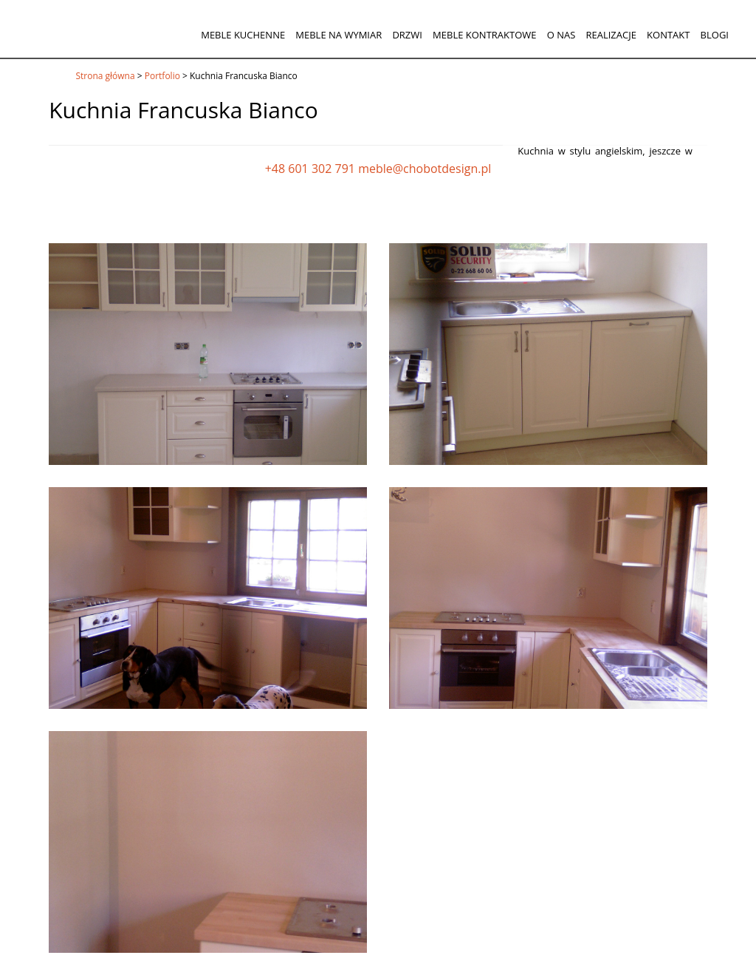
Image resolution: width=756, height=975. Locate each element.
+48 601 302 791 (310, 168)
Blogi (715, 34)
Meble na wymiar (338, 34)
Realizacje (610, 34)
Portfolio (162, 75)
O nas (561, 34)
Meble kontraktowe (484, 34)
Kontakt (668, 34)
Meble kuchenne (243, 34)
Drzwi (407, 34)
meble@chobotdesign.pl (424, 168)
